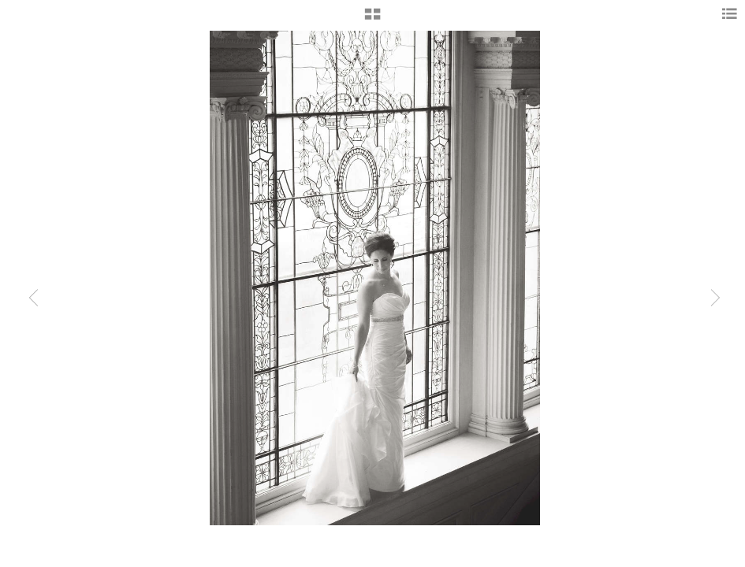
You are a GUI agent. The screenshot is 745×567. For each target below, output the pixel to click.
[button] (372, 20)
